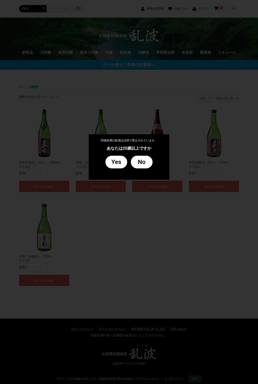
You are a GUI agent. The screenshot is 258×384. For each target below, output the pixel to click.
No (142, 161)
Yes (116, 161)
